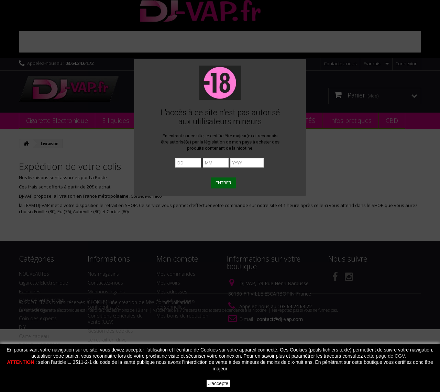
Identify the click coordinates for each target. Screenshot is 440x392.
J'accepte (218, 383)
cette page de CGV (384, 356)
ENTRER (223, 182)
